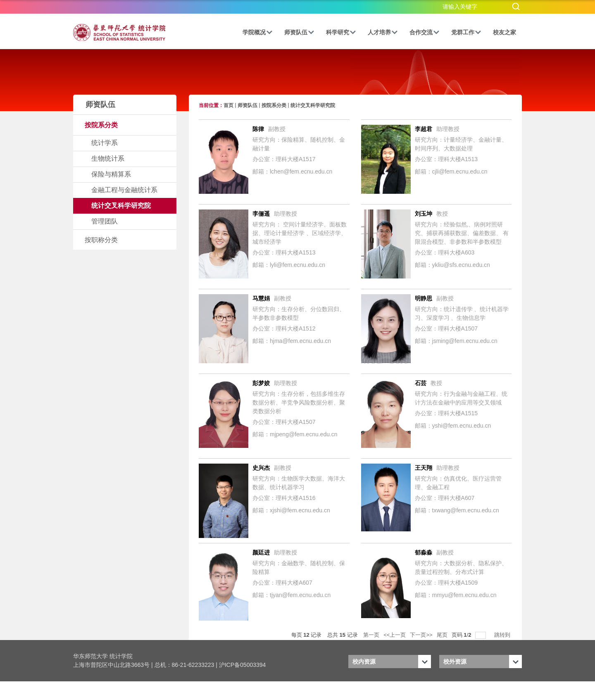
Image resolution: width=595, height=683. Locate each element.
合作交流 (424, 32)
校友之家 (504, 32)
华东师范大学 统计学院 (103, 656)
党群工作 (466, 32)
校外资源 (454, 661)
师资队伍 (299, 32)
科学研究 (341, 32)
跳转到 (503, 635)
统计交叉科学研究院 (312, 105)
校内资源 (364, 661)
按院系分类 (274, 105)
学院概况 (258, 32)
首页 (228, 105)
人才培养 (383, 32)
